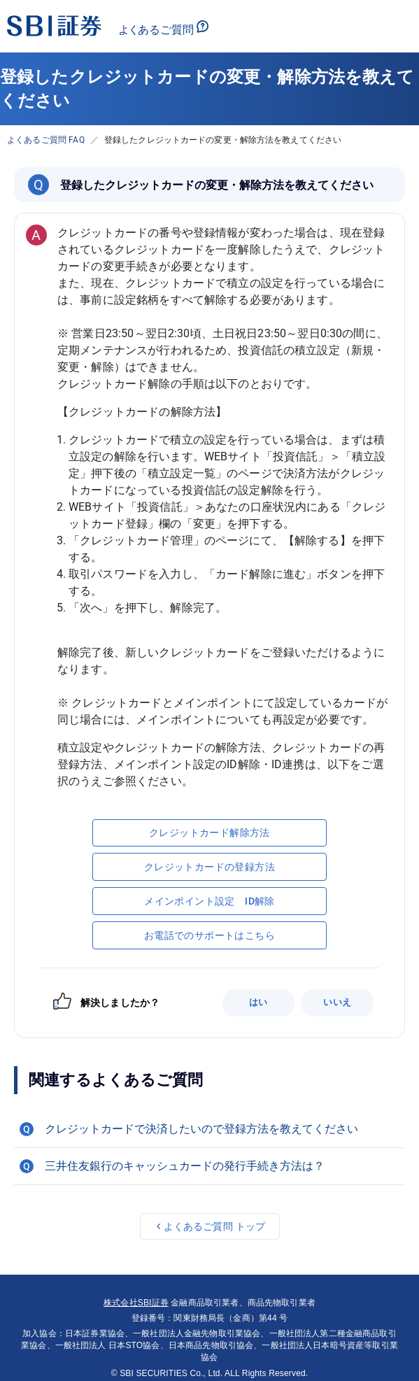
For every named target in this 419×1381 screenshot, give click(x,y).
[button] (209, 1129)
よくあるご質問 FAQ (46, 140)
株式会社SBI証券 (136, 1303)
